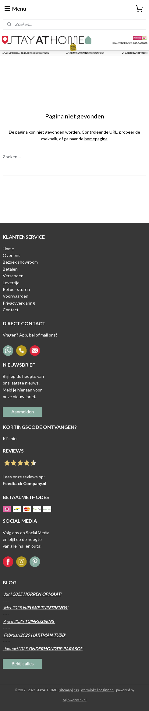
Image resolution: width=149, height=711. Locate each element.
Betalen (10, 269)
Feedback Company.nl (24, 483)
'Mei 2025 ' (35, 607)
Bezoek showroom (20, 262)
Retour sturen (16, 289)
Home (8, 248)
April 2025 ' (29, 621)
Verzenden (13, 275)
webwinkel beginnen (97, 690)
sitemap (65, 690)
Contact (11, 309)
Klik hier (10, 438)
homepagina (96, 139)
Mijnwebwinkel (75, 700)
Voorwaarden (15, 296)
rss (76, 690)
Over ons (11, 255)
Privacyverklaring (19, 303)
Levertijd (11, 282)
